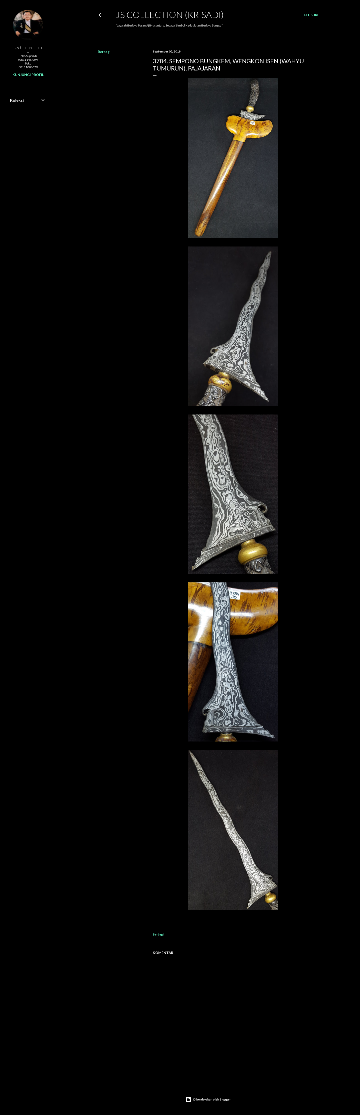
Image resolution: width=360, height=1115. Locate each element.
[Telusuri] (310, 15)
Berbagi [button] (104, 52)
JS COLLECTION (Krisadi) (170, 14)
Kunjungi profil (28, 74)
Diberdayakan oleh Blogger (208, 1099)
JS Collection (28, 47)
